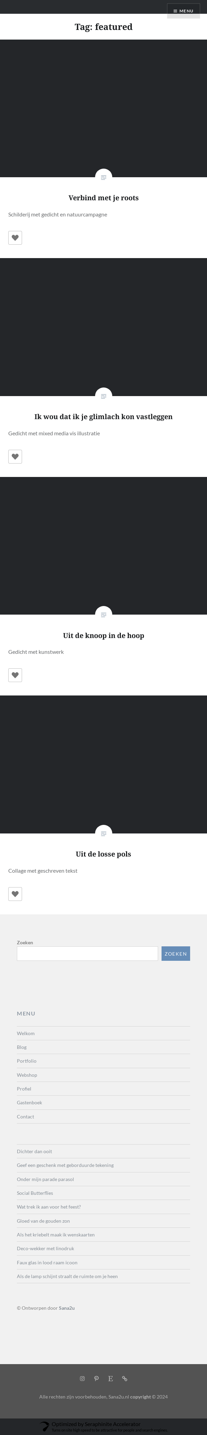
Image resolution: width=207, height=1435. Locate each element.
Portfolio (27, 1061)
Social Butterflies (35, 1193)
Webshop (27, 1075)
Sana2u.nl (118, 1397)
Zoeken (25, 942)
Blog (22, 1047)
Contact (25, 1116)
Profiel (24, 1089)
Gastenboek (29, 1102)
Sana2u (67, 1308)
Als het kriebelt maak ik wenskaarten (56, 1234)
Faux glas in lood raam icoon (47, 1262)
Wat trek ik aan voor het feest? (49, 1207)
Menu (186, 10)
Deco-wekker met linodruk (45, 1248)
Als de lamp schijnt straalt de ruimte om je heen (67, 1276)
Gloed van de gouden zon (43, 1221)
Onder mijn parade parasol (45, 1179)
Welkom (26, 1033)
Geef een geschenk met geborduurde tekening (65, 1165)
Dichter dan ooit (34, 1151)
